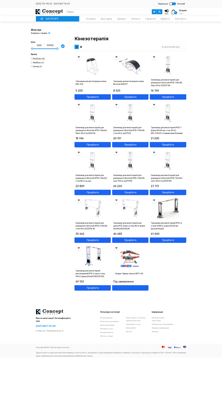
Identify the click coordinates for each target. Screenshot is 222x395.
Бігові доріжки (106, 318)
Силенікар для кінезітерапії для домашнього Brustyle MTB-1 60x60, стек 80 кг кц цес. (91, 178)
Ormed (37, 66)
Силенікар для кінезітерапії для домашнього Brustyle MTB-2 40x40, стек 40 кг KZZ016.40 (92, 226)
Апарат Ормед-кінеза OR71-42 (129, 273)
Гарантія (150, 18)
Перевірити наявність (130, 287)
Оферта (165, 18)
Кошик (183, 10)
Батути (129, 332)
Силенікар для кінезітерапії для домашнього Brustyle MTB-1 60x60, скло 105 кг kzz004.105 (166, 178)
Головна (90, 18)
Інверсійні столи (133, 324)
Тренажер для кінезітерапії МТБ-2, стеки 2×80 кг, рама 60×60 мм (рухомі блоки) (166, 226)
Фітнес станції (106, 336)
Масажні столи (106, 329)
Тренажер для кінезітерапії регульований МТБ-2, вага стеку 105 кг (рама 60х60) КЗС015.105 (90, 274)
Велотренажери (107, 325)
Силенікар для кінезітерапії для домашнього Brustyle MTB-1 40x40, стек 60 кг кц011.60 (129, 130)
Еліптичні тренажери (109, 321)
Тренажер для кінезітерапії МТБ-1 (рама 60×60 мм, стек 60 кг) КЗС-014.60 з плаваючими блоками (167, 130)
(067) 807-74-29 (62, 3)
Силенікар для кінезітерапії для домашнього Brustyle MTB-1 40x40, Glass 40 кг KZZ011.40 (166, 83)
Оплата (135, 18)
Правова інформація (160, 328)
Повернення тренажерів (162, 324)
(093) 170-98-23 (44, 3)
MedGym (38, 63)
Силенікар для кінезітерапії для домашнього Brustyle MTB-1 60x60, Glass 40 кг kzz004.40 (91, 130)
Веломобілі (131, 328)
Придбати (93, 96)
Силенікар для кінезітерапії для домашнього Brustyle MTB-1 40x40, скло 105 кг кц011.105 (129, 178)
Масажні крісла (106, 332)
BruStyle (39, 59)
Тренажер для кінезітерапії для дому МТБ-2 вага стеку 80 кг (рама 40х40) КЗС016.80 (129, 226)
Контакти (180, 18)
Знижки (155, 332)
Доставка (106, 18)
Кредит (121, 18)
